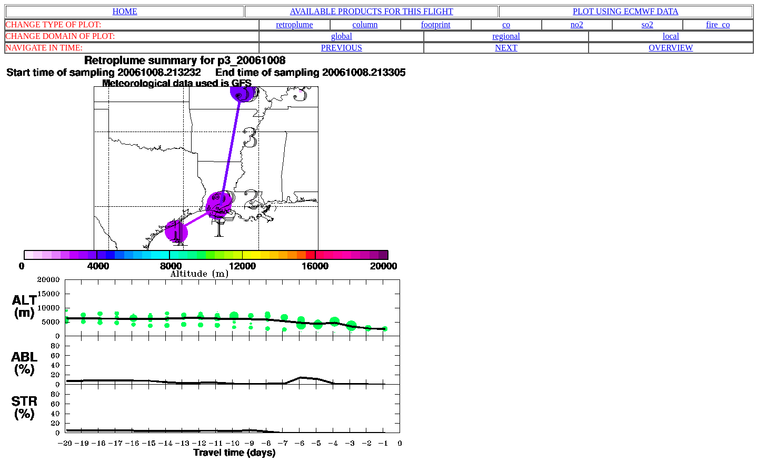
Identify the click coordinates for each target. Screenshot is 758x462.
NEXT (506, 47)
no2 (577, 24)
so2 (647, 24)
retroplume (294, 24)
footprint (436, 24)
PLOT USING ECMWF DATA (626, 11)
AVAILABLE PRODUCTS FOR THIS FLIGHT (371, 11)
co (506, 24)
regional (506, 36)
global (341, 36)
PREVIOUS (341, 47)
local (671, 36)
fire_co (718, 24)
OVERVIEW (671, 47)
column (365, 24)
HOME (125, 11)
